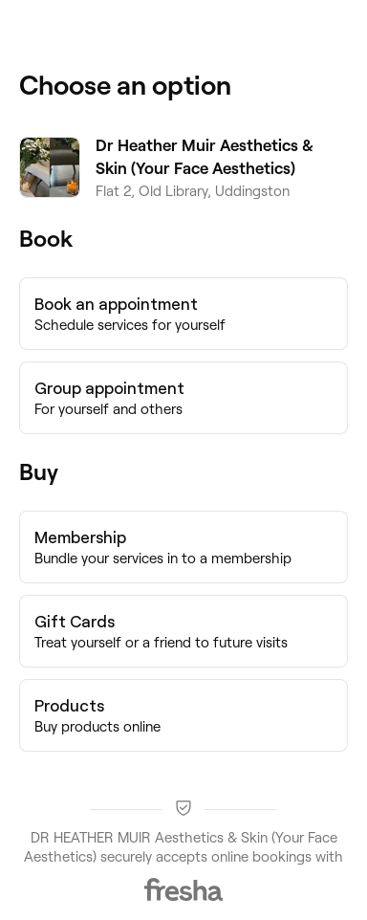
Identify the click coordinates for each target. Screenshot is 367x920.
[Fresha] (183, 889)
